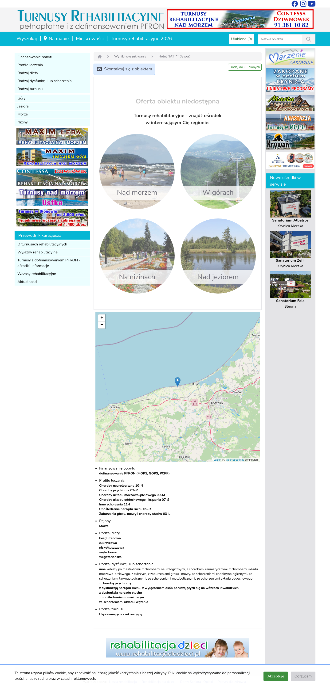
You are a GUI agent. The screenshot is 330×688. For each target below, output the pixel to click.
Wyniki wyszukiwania (130, 56)
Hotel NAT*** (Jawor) (174, 56)
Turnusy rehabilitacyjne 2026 (141, 38)
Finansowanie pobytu (35, 57)
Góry (21, 98)
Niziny (22, 122)
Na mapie (56, 38)
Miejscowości (90, 38)
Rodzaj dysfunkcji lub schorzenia (44, 81)
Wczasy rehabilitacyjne (36, 273)
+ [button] (101, 317)
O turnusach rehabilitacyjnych (42, 244)
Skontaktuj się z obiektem (124, 69)
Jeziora (23, 106)
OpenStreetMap (235, 459)
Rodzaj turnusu (30, 89)
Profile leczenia (30, 65)
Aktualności (27, 281)
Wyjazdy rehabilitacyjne (37, 252)
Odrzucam (303, 676)
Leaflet (217, 459)
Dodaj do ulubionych (245, 67)
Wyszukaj (26, 38)
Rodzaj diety (27, 73)
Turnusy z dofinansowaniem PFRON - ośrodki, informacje (48, 263)
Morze (22, 114)
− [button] (101, 325)
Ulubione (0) (241, 39)
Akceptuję (275, 676)
